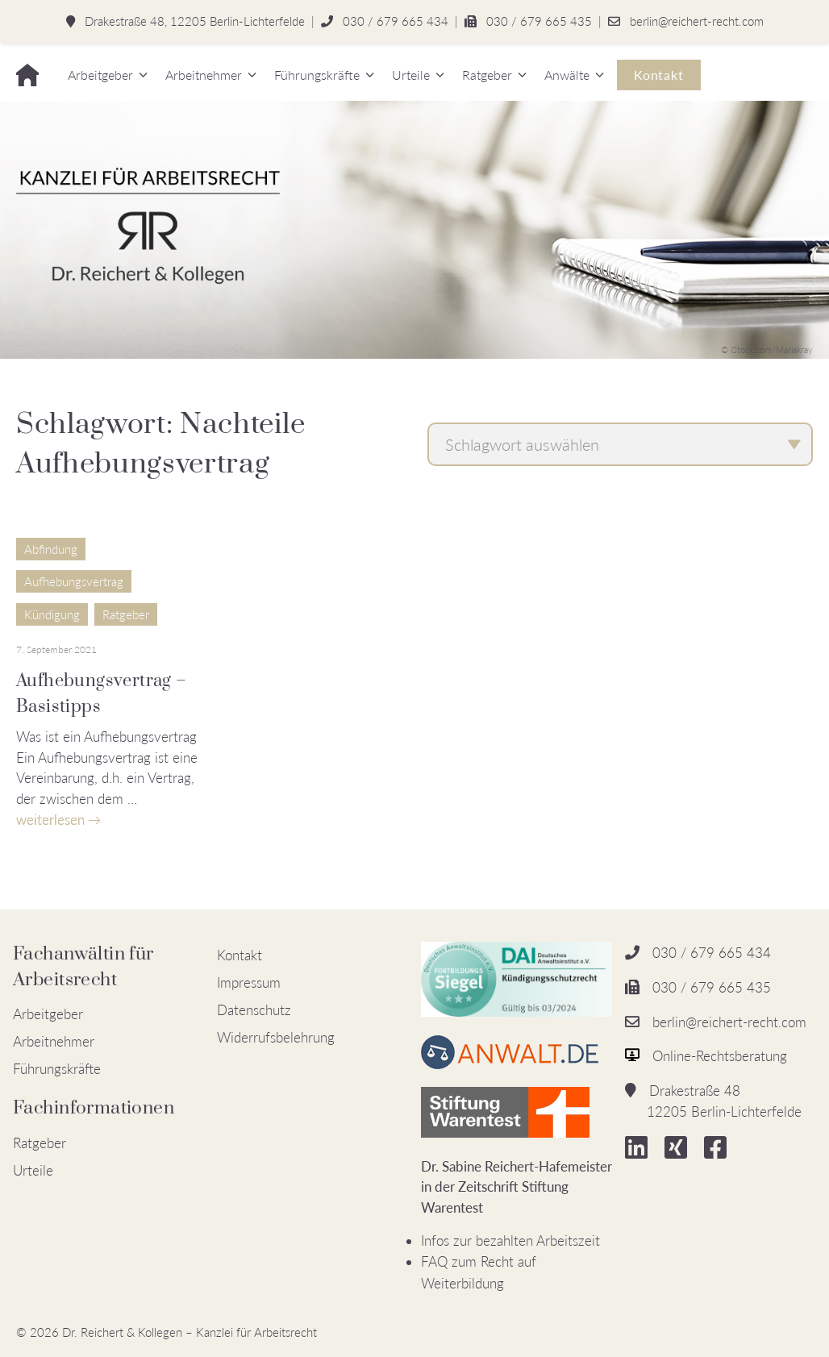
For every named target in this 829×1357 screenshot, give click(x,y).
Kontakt (659, 74)
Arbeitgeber (100, 74)
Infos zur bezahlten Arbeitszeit (510, 1240)
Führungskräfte (317, 74)
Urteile (411, 74)
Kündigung (52, 614)
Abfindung (50, 549)
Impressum (249, 982)
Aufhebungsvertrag (73, 581)
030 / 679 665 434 (395, 21)
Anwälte (566, 74)
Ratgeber (487, 74)
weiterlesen (50, 819)
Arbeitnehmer (203, 74)
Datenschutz (254, 1009)
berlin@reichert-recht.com (697, 21)
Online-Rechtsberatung (719, 1055)
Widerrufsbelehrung (276, 1037)
